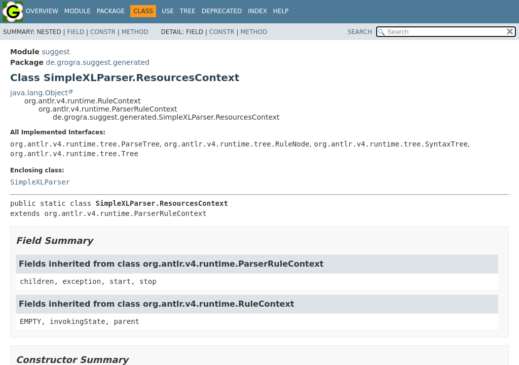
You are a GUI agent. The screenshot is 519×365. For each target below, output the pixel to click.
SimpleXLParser (40, 182)
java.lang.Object (39, 93)
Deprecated (222, 11)
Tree (188, 11)
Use (168, 11)
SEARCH (360, 31)
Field (75, 31)
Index (257, 11)
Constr (103, 31)
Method (135, 31)
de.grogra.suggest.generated (98, 62)
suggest (55, 52)
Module (77, 11)
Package (111, 11)
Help (281, 11)
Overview (42, 11)
